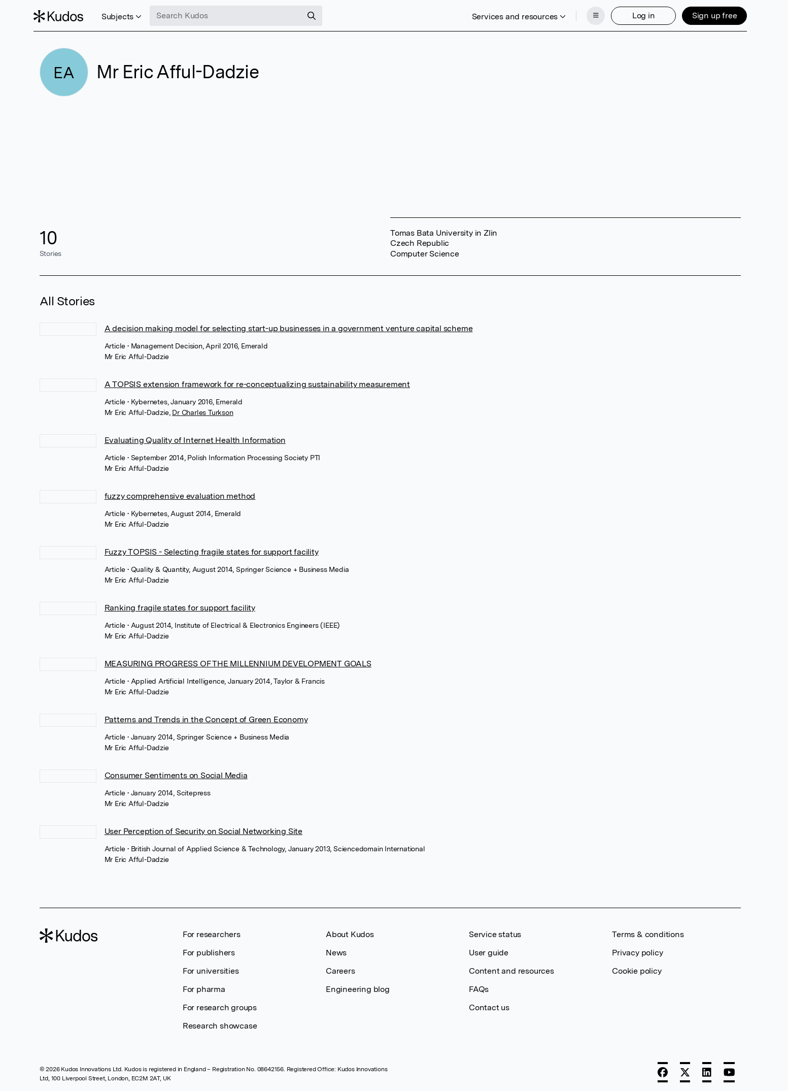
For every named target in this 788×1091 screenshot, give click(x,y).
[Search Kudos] (231, 14)
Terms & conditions (647, 931)
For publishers (209, 949)
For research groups (220, 1004)
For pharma (204, 986)
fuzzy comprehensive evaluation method (180, 493)
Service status (495, 931)
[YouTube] (729, 1069)
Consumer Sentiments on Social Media (176, 772)
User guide (488, 949)
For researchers (212, 931)
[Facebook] (663, 1069)
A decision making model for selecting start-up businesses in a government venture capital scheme (289, 325)
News (336, 949)
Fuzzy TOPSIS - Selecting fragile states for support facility (212, 549)
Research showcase (220, 1023)
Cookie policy (636, 968)
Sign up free (708, 14)
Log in (637, 14)
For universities (211, 968)
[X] (685, 1069)
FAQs (479, 986)
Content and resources (511, 968)
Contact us (489, 1004)
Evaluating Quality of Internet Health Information (195, 437)
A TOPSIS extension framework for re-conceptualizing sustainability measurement (257, 381)
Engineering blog (358, 986)
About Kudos (350, 931)
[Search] (317, 14)
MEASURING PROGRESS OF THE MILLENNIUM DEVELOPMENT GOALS (238, 660)
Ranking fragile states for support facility (180, 604)
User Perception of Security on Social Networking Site (203, 828)
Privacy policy (637, 949)
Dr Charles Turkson (202, 409)
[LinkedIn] (706, 1069)
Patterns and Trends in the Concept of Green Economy (206, 716)
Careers (340, 968)
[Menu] (589, 14)
